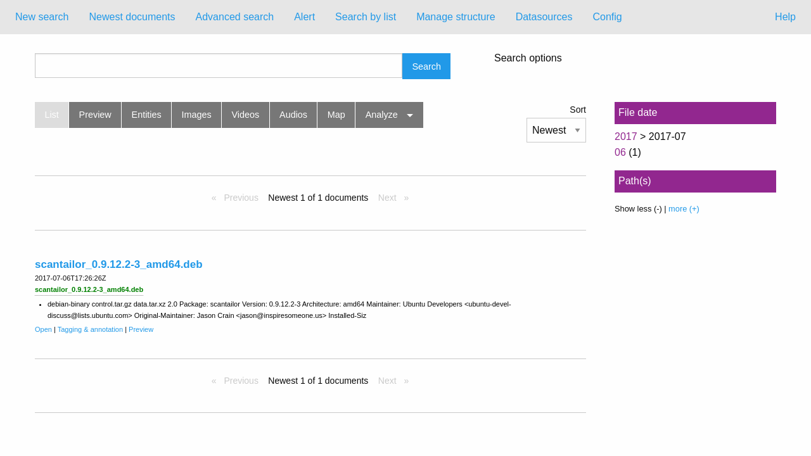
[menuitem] (42, 17)
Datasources (544, 16)
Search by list (365, 16)
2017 (626, 136)
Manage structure (455, 16)
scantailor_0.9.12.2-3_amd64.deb (119, 264)
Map (336, 115)
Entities (147, 115)
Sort (578, 109)
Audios (293, 115)
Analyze (382, 115)
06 (620, 152)
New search (41, 16)
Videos (246, 115)
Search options (528, 58)
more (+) (683, 208)
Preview (95, 115)
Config (607, 16)
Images (197, 115)
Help (785, 16)
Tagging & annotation (90, 329)
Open (43, 329)
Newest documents (132, 16)
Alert (304, 16)
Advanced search (235, 16)
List (51, 115)
